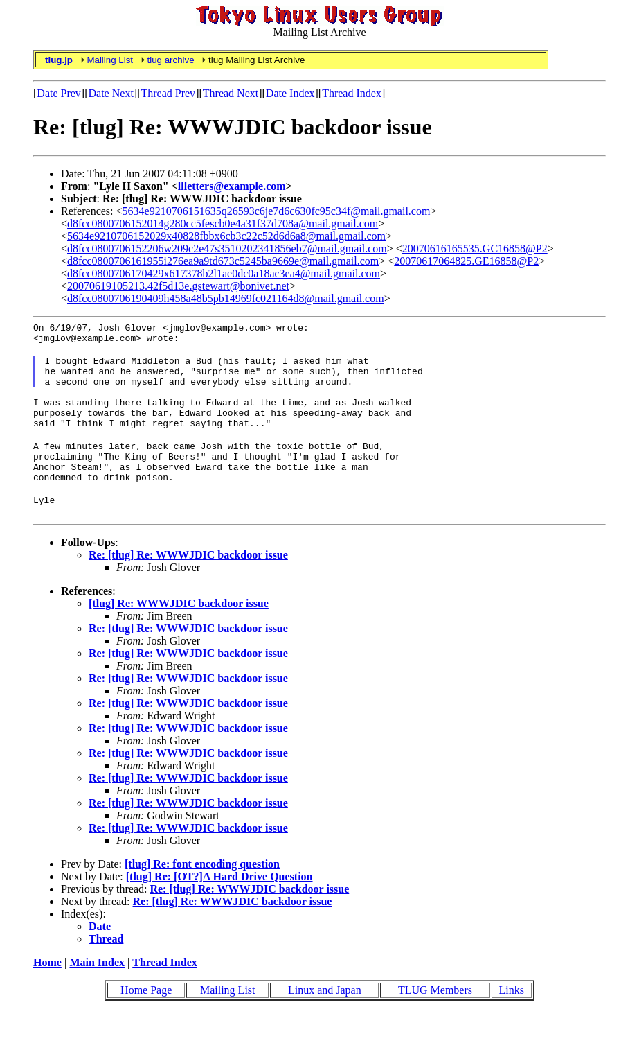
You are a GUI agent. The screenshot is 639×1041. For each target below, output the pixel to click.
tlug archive (170, 60)
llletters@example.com (232, 186)
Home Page (146, 1019)
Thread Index (351, 93)
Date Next (111, 93)
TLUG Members (435, 1019)
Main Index (97, 991)
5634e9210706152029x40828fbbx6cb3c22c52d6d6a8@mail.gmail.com (226, 236)
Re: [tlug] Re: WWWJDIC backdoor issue (188, 584)
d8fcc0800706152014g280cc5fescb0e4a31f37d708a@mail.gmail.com (222, 223)
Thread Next (230, 93)
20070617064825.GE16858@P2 (466, 261)
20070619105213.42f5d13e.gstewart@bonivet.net (178, 286)
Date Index (290, 93)
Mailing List (110, 60)
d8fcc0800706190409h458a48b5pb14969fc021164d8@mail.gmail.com (225, 298)
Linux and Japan (324, 1019)
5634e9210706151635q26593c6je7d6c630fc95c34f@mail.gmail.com (277, 211)
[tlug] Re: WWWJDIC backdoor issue (179, 632)
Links (511, 1019)
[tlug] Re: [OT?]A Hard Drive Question (219, 905)
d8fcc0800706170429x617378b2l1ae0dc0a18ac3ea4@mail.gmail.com (223, 273)
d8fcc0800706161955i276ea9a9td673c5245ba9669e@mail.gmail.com (223, 261)
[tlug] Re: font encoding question (202, 893)
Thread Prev (168, 93)
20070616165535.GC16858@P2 (475, 248)
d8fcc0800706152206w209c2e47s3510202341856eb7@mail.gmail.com (227, 248)
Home (47, 991)
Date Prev (59, 93)
